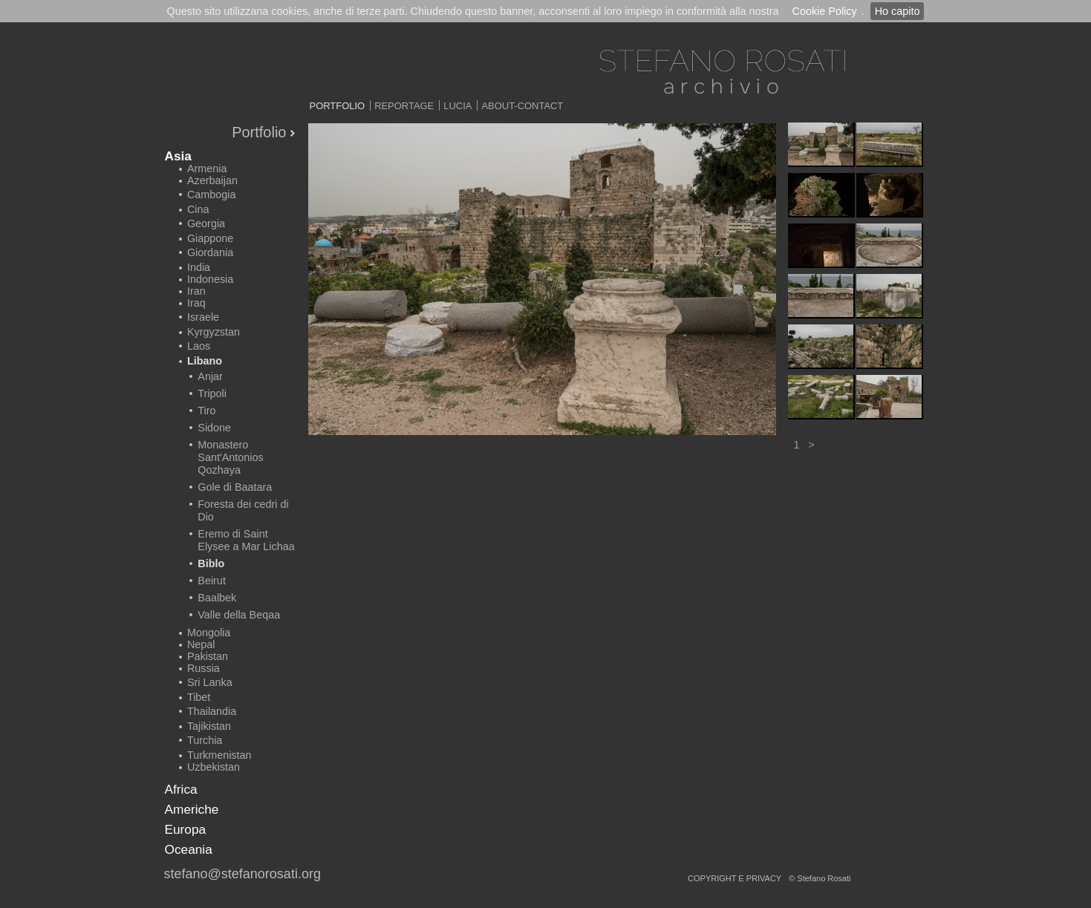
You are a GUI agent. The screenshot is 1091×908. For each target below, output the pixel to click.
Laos (198, 346)
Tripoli (212, 393)
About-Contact (522, 105)
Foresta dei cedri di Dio (243, 510)
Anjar (210, 376)
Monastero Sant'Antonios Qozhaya (230, 457)
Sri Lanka (209, 682)
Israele (203, 317)
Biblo (211, 563)
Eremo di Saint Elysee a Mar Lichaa (246, 540)
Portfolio (337, 105)
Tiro (206, 411)
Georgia (206, 223)
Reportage (404, 105)
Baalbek (217, 598)
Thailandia (211, 711)
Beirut (212, 581)
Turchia (204, 740)
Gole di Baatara (235, 487)
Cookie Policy (824, 11)
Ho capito (897, 11)
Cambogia (211, 194)
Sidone (214, 428)
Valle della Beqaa (239, 615)
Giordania (210, 252)
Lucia (457, 105)
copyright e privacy (734, 878)
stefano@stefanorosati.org (242, 873)
